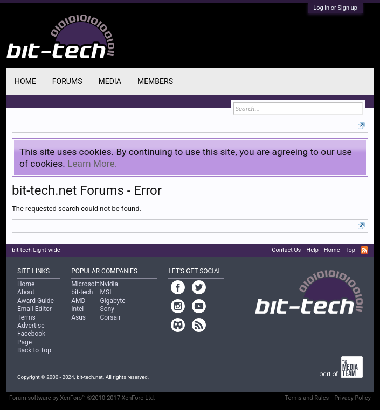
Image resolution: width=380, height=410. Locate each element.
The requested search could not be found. (76, 208)
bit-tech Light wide (36, 249)
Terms (26, 317)
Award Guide (35, 301)
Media (109, 81)
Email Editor (34, 309)
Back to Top (34, 350)
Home (25, 81)
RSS (364, 250)
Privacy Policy (352, 397)
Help (312, 249)
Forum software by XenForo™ (82, 397)
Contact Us (286, 249)
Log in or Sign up (335, 7)
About (25, 292)
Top (350, 249)
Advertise (30, 325)
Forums (67, 81)
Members (155, 81)
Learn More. (92, 163)
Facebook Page (31, 337)
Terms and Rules (307, 397)
